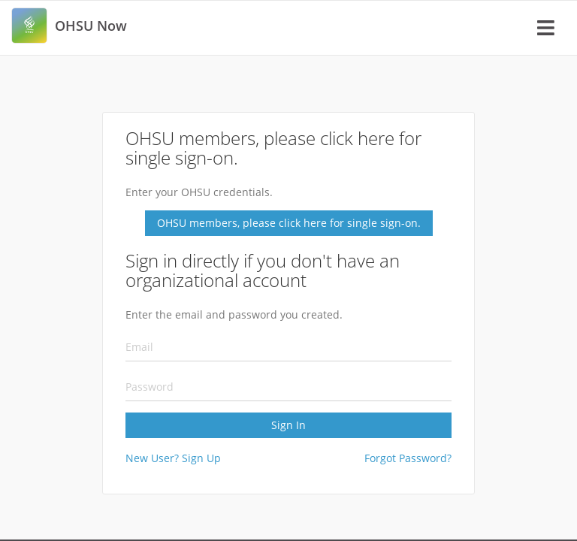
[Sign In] (288, 301)
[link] (29, 26)
